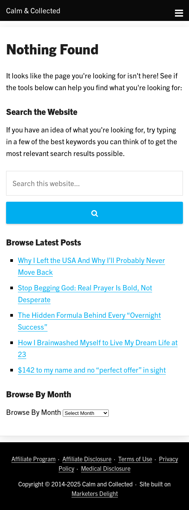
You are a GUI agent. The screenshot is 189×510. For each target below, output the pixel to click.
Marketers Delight (94, 493)
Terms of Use (135, 458)
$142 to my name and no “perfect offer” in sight (92, 369)
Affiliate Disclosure (86, 458)
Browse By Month (33, 411)
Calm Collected (33, 10)
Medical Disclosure (105, 468)
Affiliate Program (33, 458)
